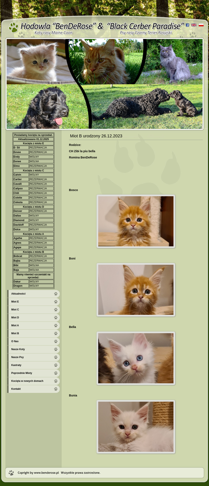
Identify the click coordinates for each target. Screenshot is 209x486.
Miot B (15, 333)
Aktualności (18, 293)
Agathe (18, 238)
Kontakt (16, 388)
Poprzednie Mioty (21, 373)
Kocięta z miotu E (33, 143)
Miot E (15, 301)
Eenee (17, 161)
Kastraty (16, 365)
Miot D (15, 317)
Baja (16, 269)
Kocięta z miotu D (33, 206)
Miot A (15, 325)
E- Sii (17, 147)
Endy (17, 156)
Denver (18, 211)
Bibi (16, 265)
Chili (16, 193)
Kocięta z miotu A (33, 234)
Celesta (18, 202)
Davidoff (19, 224)
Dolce (17, 229)
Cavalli (18, 183)
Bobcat (18, 256)
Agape (17, 247)
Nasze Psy (17, 357)
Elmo (17, 166)
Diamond (19, 220)
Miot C (15, 309)
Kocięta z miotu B (33, 252)
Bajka (17, 260)
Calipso (18, 188)
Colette (18, 197)
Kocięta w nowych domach (27, 381)
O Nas (15, 341)
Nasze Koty (18, 349)
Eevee (17, 152)
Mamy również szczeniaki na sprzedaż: (33, 276)
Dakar (17, 281)
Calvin (17, 174)
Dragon (18, 285)
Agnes (17, 242)
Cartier (18, 179)
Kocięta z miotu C (33, 170)
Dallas (17, 215)
